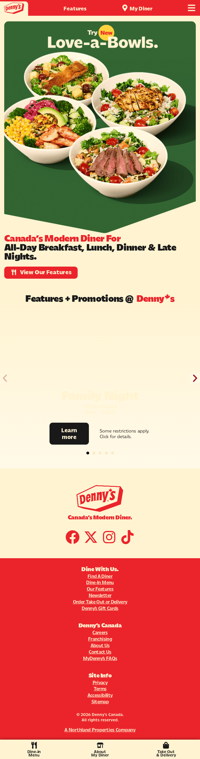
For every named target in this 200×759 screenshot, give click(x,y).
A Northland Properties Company (100, 730)
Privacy (100, 682)
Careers (99, 632)
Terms (100, 689)
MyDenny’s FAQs (100, 658)
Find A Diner (100, 576)
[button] (5, 378)
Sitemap (100, 701)
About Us (100, 645)
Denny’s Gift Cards (100, 608)
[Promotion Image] (100, 366)
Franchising (100, 639)
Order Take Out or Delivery (100, 602)
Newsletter (100, 595)
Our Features (100, 589)
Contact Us (100, 652)
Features (75, 8)
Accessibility (100, 695)
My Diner (141, 8)
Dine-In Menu (100, 582)
